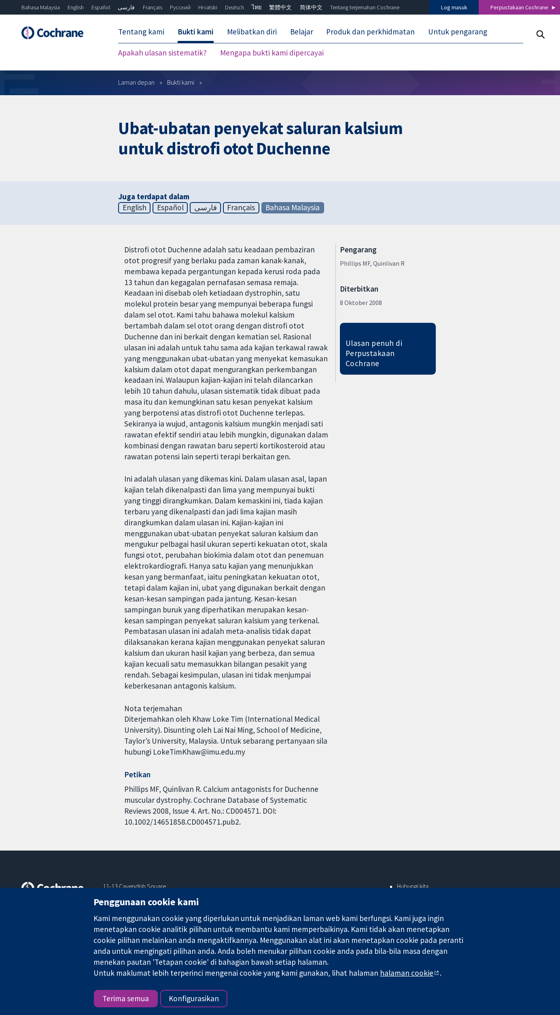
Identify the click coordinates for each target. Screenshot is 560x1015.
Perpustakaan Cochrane (519, 7)
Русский (180, 7)
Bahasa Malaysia (40, 7)
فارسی (126, 7)
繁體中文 (280, 7)
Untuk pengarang (457, 31)
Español (100, 7)
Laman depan (136, 82)
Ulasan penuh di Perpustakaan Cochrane (374, 353)
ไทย (256, 7)
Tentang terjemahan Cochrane (364, 7)
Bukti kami (196, 31)
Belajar (301, 31)
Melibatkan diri (252, 31)
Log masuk (454, 7)
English (76, 7)
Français (152, 7)
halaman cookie (406, 973)
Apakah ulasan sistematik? (162, 53)
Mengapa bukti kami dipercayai (272, 53)
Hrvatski (207, 7)
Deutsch (234, 7)
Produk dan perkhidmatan (370, 31)
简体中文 (311, 7)
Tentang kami (141, 31)
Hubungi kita (412, 886)
